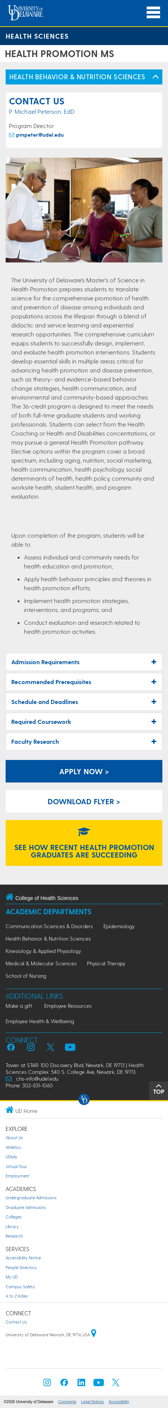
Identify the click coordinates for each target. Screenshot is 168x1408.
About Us (14, 1137)
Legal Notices (92, 1402)
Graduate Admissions (26, 1207)
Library (12, 1226)
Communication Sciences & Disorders (49, 926)
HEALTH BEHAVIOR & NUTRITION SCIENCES (77, 76)
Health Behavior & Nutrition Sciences (48, 938)
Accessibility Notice (23, 1257)
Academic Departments (49, 911)
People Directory (21, 1267)
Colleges (14, 1216)
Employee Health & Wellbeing (40, 1021)
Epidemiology (119, 926)
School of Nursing (26, 975)
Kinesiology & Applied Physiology (43, 951)
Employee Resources (68, 1005)
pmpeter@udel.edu (40, 134)
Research (14, 1235)
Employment (18, 1175)
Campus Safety (20, 1286)
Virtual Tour (16, 1166)
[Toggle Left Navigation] (155, 77)
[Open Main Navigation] (153, 12)
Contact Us (16, 1321)
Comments (67, 1402)
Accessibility (119, 1402)
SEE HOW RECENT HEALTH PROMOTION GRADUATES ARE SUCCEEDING (84, 843)
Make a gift (19, 1005)
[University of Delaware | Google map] (93, 1334)
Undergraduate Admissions (31, 1197)
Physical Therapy (106, 963)
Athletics (13, 1147)
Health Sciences (37, 36)
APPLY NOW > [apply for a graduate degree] (84, 771)
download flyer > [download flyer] (84, 801)
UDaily (11, 1156)
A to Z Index (17, 1295)
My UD (12, 1276)
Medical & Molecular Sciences (41, 963)
